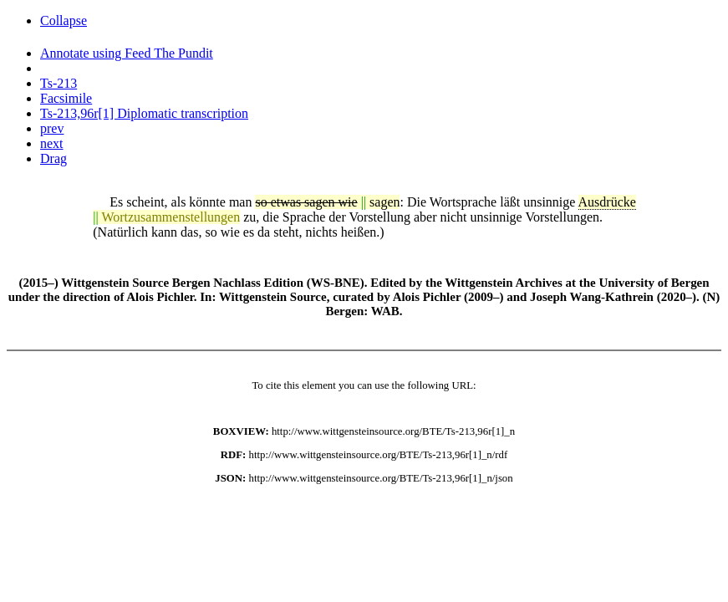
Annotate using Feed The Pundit (126, 53)
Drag (53, 158)
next (52, 143)
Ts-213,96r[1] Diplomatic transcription (144, 113)
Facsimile (66, 98)
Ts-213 (58, 83)
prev (52, 128)
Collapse (63, 20)
